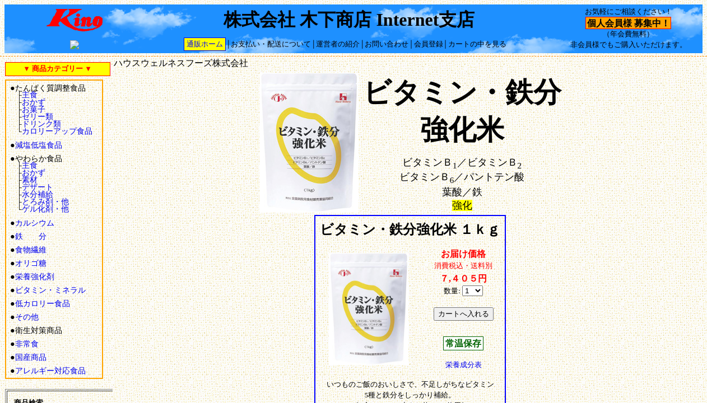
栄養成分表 (463, 365)
